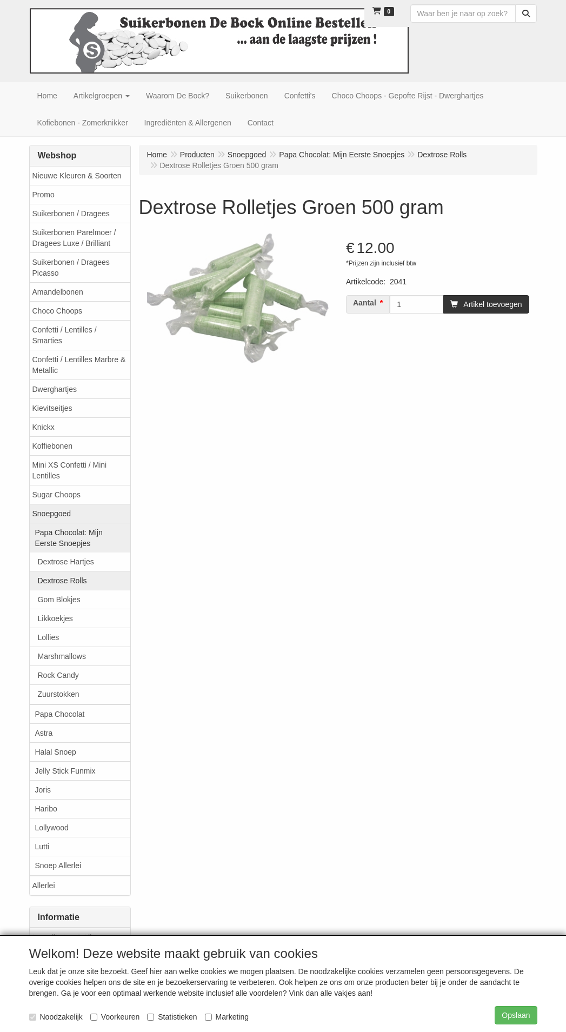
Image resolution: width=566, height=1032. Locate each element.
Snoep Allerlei (58, 865)
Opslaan (516, 1015)
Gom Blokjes (59, 599)
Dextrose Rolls (62, 580)
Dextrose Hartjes (66, 561)
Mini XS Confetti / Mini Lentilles (69, 470)
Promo (43, 194)
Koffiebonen (52, 446)
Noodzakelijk (56, 1017)
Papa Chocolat (60, 714)
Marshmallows (62, 656)
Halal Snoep (55, 752)
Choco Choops (57, 311)
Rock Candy (58, 675)
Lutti (42, 846)
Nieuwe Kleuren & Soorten (77, 175)
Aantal (364, 303)
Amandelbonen (57, 292)
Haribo (46, 808)
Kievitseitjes (52, 408)
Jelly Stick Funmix (65, 771)
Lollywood (52, 827)
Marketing (227, 1017)
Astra (44, 733)
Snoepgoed (51, 513)
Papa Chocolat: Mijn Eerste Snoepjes (69, 538)
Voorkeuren (115, 1017)
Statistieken (172, 1017)
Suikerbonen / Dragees (71, 213)
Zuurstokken (58, 694)
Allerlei (43, 885)
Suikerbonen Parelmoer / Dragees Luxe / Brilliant (74, 238)
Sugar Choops (56, 494)
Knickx (43, 427)
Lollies (48, 637)
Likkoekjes (55, 618)
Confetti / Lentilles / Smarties (64, 335)
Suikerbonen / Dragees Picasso (71, 267)
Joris (43, 789)
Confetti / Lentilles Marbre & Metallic (79, 365)
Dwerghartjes (54, 389)
